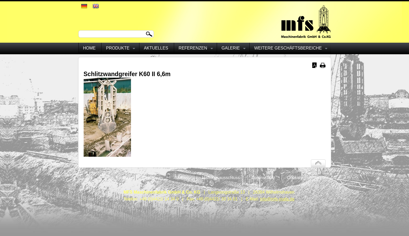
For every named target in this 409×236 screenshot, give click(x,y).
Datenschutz (263, 177)
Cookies (294, 177)
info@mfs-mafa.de (277, 199)
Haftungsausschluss (221, 177)
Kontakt (123, 177)
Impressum (152, 177)
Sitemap (182, 177)
